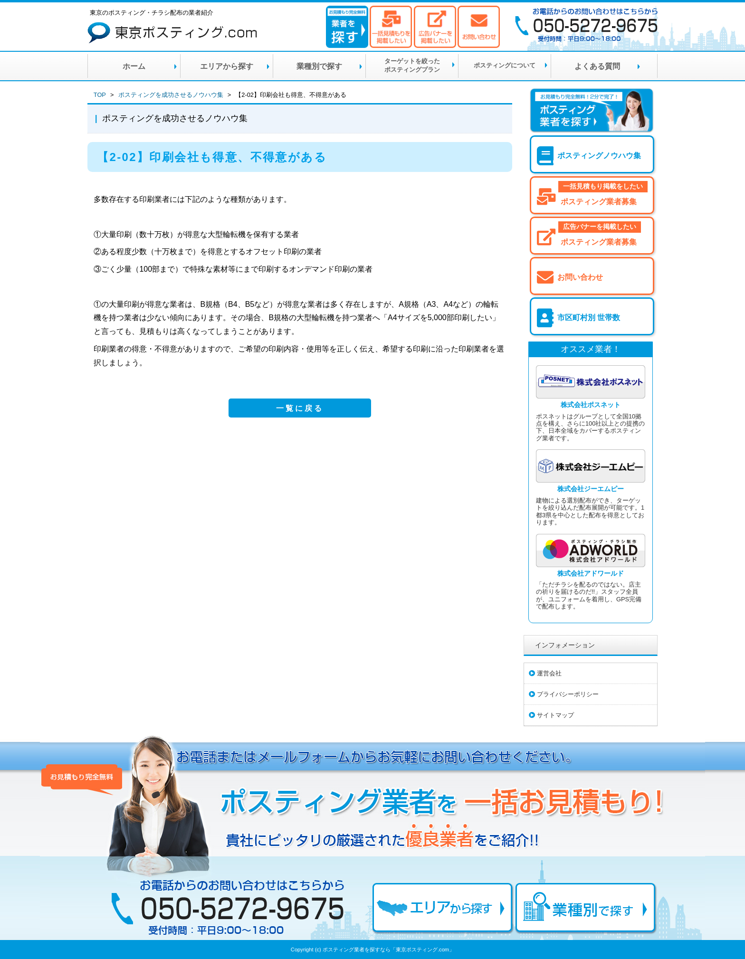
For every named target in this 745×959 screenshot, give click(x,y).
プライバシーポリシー (568, 694)
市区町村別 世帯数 (588, 317)
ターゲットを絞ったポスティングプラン (412, 65)
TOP (100, 94)
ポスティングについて (504, 65)
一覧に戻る (300, 408)
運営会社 (549, 673)
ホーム (134, 66)
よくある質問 (597, 66)
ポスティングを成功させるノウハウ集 (170, 94)
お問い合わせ (580, 277)
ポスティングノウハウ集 (599, 156)
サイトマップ (555, 715)
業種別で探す (319, 66)
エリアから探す (226, 66)
